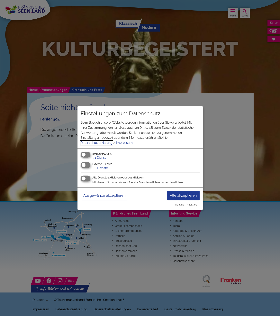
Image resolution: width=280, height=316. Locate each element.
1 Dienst (99, 158)
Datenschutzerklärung (97, 143)
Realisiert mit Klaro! (186, 204)
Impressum (124, 143)
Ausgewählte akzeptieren (104, 195)
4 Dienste (100, 168)
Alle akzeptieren (183, 195)
